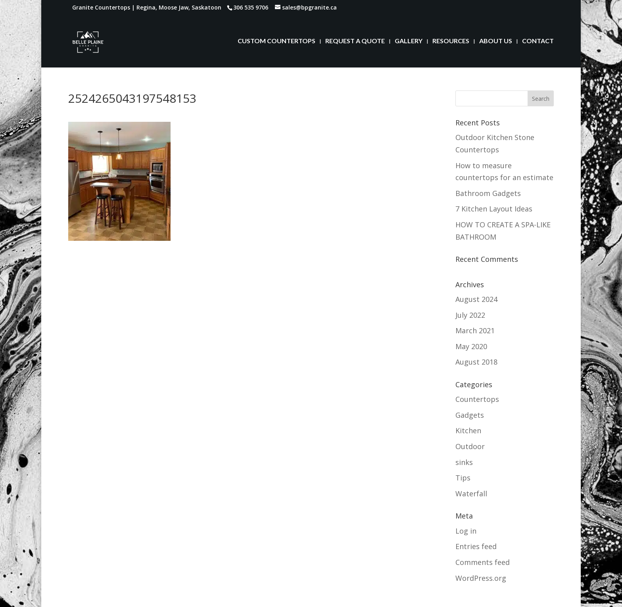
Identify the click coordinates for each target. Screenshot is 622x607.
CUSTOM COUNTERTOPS (276, 41)
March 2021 (475, 330)
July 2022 (470, 315)
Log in (465, 531)
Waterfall (471, 493)
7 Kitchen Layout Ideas (493, 208)
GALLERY (408, 41)
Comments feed (482, 562)
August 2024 (476, 299)
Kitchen (468, 430)
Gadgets (469, 415)
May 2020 (471, 346)
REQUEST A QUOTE (355, 41)
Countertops (477, 399)
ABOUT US (495, 41)
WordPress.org (480, 578)
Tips (462, 477)
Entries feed (476, 546)
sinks (464, 462)
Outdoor (470, 446)
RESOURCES (450, 41)
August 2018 (476, 362)
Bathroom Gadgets (488, 193)
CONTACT (538, 41)
